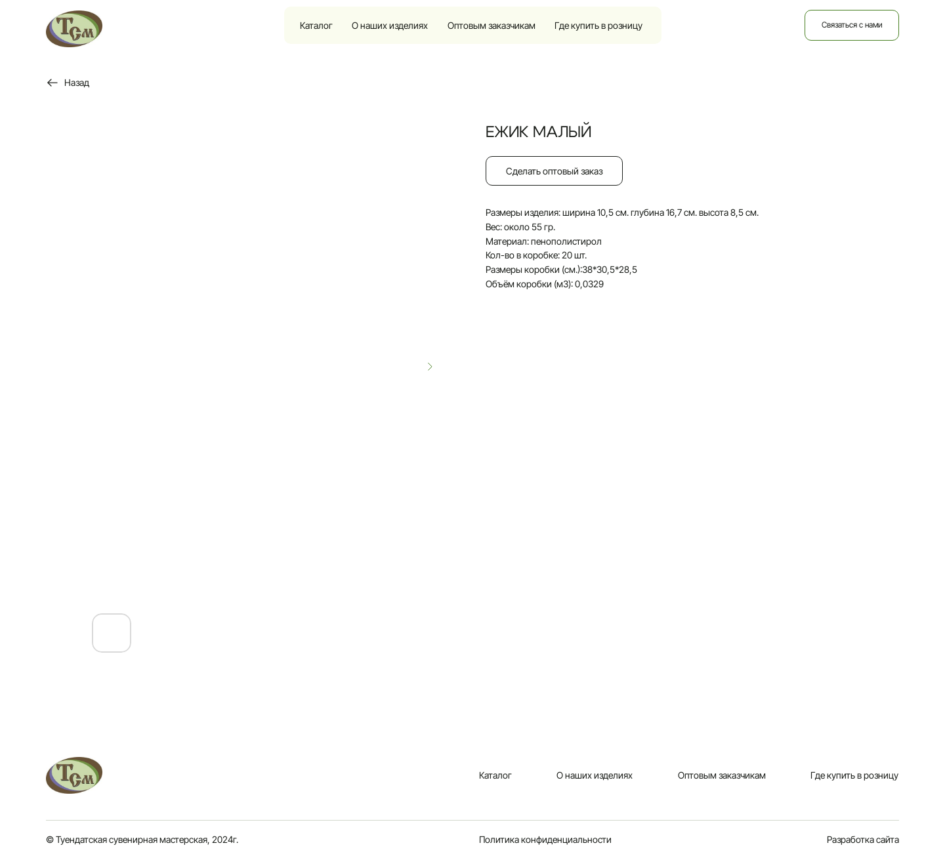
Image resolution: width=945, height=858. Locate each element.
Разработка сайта (863, 839)
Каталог (316, 25)
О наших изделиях (390, 25)
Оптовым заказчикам (492, 25)
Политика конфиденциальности (545, 839)
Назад (76, 82)
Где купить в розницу (598, 25)
